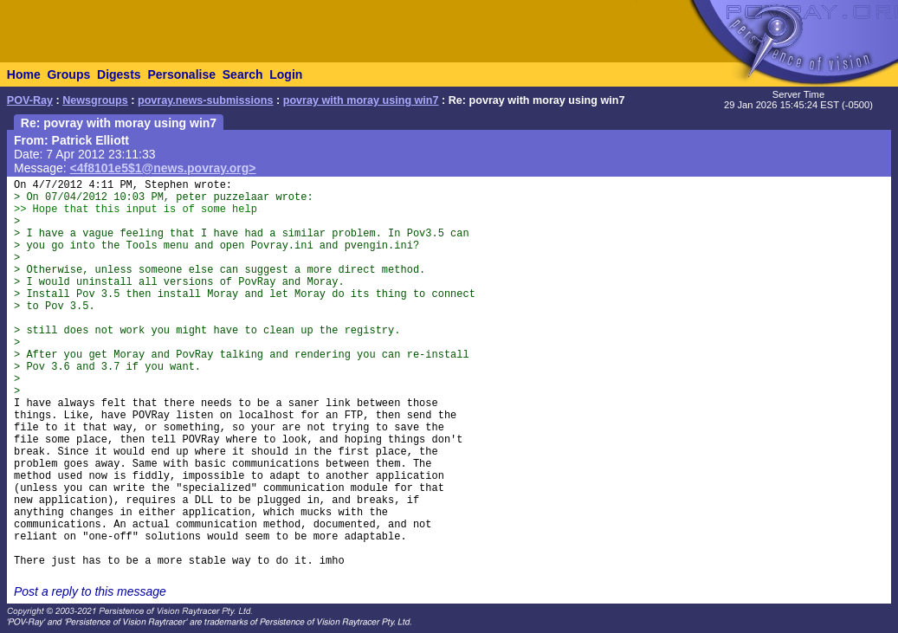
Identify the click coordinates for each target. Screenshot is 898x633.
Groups (68, 74)
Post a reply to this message (90, 591)
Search (243, 74)
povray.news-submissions (206, 100)
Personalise (181, 74)
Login (285, 74)
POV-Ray (30, 100)
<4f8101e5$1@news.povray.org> (163, 168)
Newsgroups (95, 100)
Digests (119, 74)
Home (24, 74)
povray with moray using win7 (361, 100)
